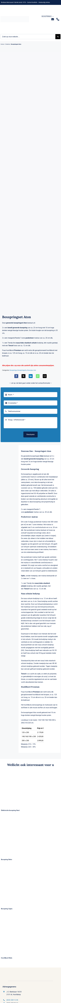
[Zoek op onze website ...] (28, 36)
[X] (23, 376)
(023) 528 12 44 (12, 1000)
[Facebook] (16, 376)
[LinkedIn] (30, 376)
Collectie (7, 44)
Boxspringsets (22, 370)
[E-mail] (44, 376)
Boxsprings (13, 370)
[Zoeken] (57, 36)
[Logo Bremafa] (15, 17)
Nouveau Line (31, 370)
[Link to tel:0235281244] (57, 19)
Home (2, 44)
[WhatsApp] (37, 376)
